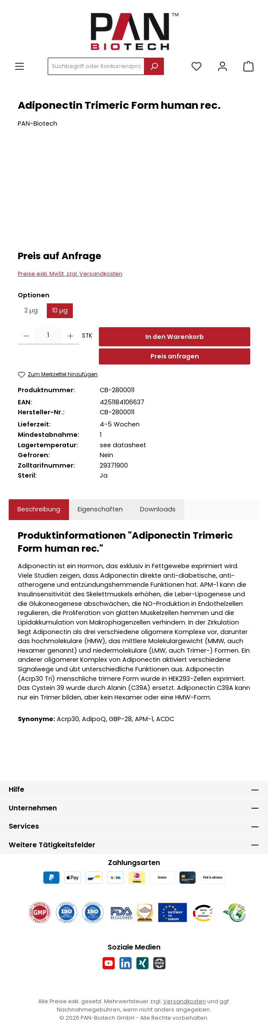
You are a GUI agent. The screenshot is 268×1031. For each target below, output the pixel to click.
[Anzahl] (48, 336)
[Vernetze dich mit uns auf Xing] (142, 963)
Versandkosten (184, 1001)
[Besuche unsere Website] (159, 963)
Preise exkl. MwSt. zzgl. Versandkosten (70, 273)
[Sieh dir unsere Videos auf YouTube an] (108, 963)
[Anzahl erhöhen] (70, 336)
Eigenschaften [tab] (100, 509)
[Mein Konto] (222, 66)
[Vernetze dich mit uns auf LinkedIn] (125, 963)
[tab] (39, 509)
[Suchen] (154, 66)
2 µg (31, 310)
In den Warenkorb (174, 336)
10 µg (60, 310)
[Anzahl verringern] (26, 336)
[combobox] (96, 66)
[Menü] (19, 66)
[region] (134, 195)
